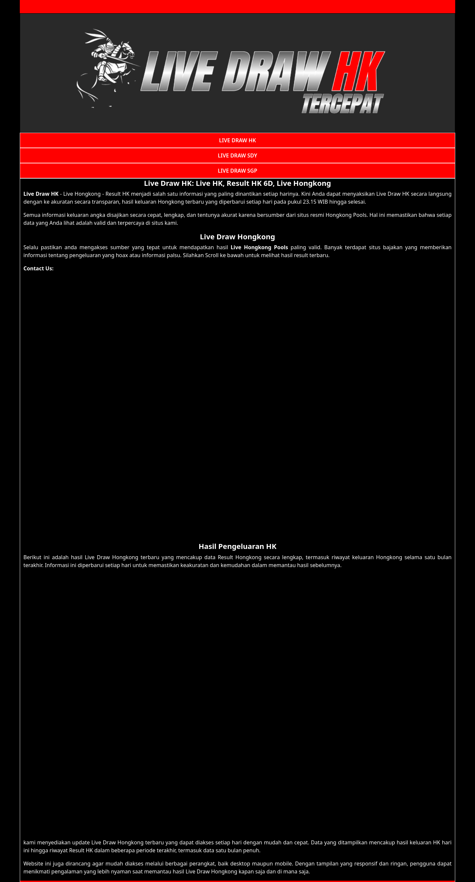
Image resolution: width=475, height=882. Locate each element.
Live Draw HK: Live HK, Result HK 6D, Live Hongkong (237, 183)
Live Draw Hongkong (237, 236)
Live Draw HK (40, 193)
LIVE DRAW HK (237, 140)
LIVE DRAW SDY (237, 155)
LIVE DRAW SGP (237, 170)
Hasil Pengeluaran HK (237, 546)
